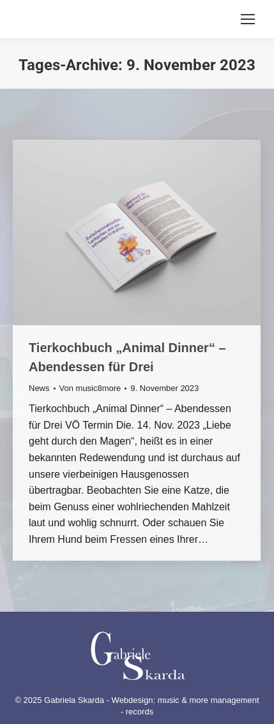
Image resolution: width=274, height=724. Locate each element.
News (39, 388)
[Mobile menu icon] (248, 19)
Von (90, 388)
